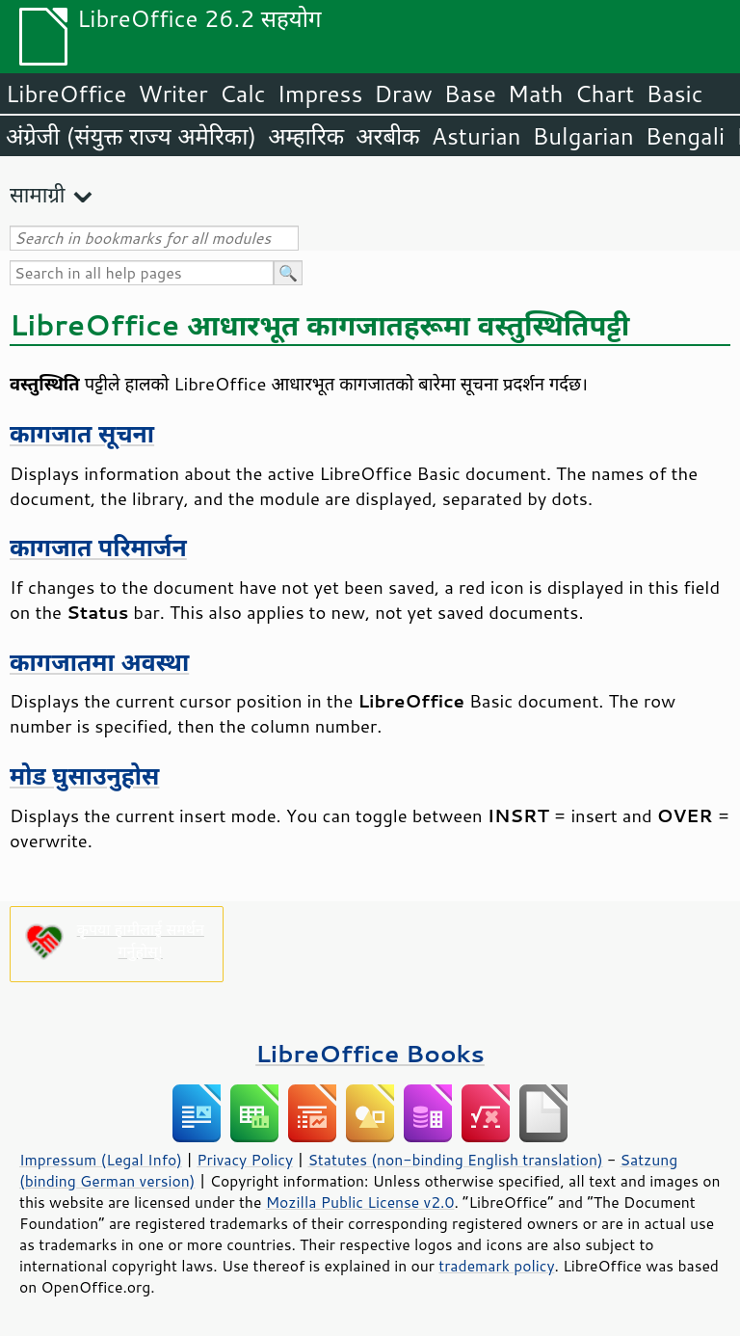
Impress (320, 93)
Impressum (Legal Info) (100, 1159)
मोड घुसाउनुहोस (84, 775)
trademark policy (496, 1265)
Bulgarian (583, 136)
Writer (172, 93)
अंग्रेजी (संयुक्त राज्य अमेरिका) (131, 136)
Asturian (476, 136)
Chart (604, 93)
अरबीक (388, 136)
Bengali (685, 136)
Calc (243, 93)
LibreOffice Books (370, 1053)
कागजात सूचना (82, 433)
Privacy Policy (245, 1159)
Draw (403, 93)
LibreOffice (66, 93)
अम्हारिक (306, 136)
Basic (674, 93)
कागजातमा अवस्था (99, 662)
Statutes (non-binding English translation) (454, 1159)
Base (470, 93)
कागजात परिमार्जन (98, 547)
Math (536, 93)
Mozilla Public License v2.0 (360, 1202)
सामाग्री (38, 194)
